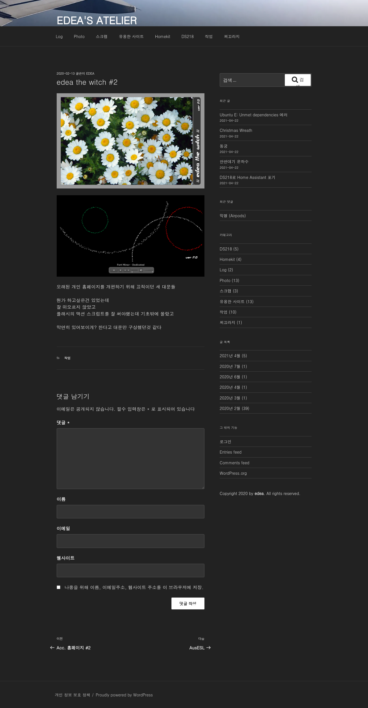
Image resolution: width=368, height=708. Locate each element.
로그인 (226, 441)
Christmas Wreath (236, 130)
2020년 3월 (230, 398)
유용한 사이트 (131, 36)
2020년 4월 (230, 387)
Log (59, 36)
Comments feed (234, 462)
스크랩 (102, 36)
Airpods (237, 215)
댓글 (63, 422)
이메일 (63, 528)
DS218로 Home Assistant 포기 (248, 177)
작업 (209, 36)
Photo (79, 36)
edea (90, 73)
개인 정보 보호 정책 (73, 695)
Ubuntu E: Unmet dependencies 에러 (254, 114)
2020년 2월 (230, 408)
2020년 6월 (230, 376)
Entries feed (230, 452)
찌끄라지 (232, 36)
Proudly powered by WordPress (124, 695)
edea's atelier (97, 20)
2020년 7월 (230, 366)
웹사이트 (66, 558)
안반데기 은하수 (234, 161)
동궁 (224, 146)
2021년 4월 (230, 355)
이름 (61, 499)
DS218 (187, 36)
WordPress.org (233, 473)
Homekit (162, 36)
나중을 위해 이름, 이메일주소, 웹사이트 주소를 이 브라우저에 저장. (134, 587)
